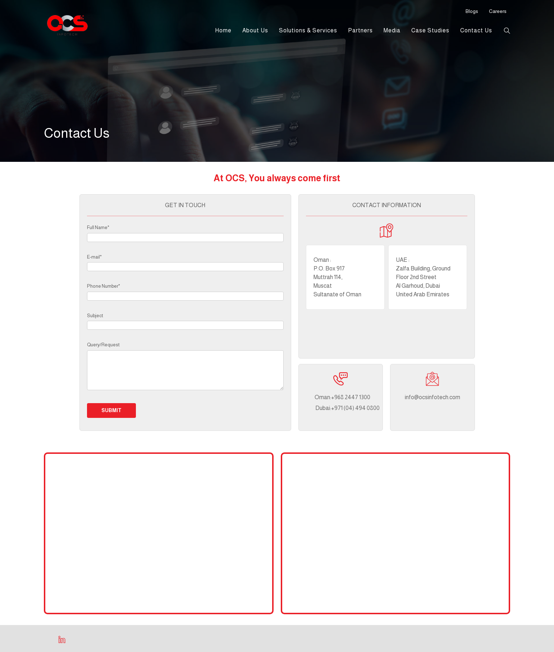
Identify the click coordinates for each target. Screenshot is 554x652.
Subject (95, 315)
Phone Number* (103, 286)
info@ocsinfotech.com (432, 397)
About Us (255, 30)
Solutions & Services (308, 30)
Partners (360, 30)
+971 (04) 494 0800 (333, 408)
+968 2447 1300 (333, 397)
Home (223, 30)
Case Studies (430, 30)
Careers (498, 11)
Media (392, 30)
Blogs (472, 11)
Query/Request (103, 344)
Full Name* (98, 227)
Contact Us (476, 30)
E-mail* (94, 257)
